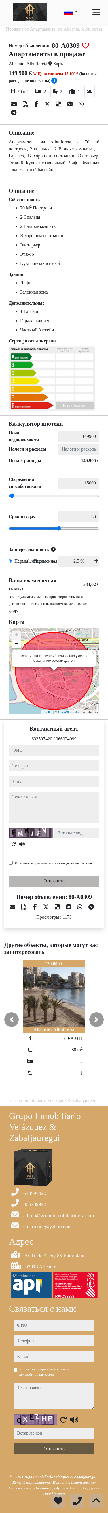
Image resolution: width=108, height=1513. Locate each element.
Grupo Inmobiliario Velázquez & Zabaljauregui (59, 1477)
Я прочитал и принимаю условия (53, 863)
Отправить (54, 880)
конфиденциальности (76, 863)
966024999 (66, 738)
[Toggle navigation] (96, 12)
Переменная (45, 561)
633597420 (41, 738)
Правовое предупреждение (56, 1488)
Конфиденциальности (31, 1482)
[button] (11, 1019)
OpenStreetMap (69, 712)
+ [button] (16, 635)
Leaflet (47, 712)
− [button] (16, 644)
